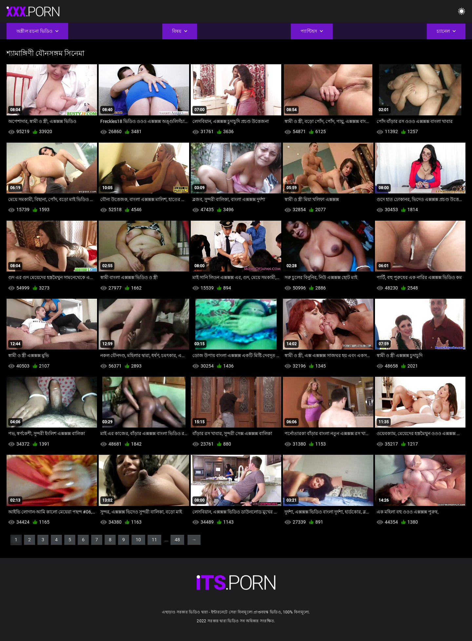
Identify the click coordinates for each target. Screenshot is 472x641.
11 (154, 539)
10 (138, 539)
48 (177, 539)
